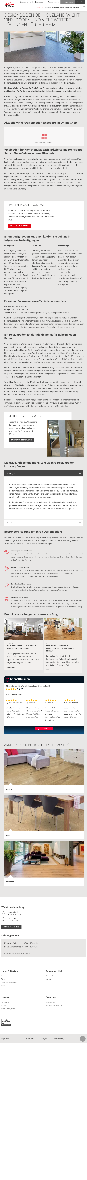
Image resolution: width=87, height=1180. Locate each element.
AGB (17, 1039)
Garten (3, 985)
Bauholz (48, 979)
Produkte (40, 7)
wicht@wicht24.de (14, 921)
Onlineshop (80, 2)
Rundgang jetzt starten (21, 440)
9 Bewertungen (12, 686)
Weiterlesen (11, 667)
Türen (3, 979)
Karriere (76, 7)
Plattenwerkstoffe (51, 976)
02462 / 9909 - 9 (25, 2)
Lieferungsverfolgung (67, 2)
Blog (62, 7)
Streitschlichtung (58, 1039)
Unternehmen (50, 1002)
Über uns (68, 7)
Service (47, 7)
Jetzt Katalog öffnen (19, 225)
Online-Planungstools (8, 1008)
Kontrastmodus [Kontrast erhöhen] (40, 2)
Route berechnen (11, 927)
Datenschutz (29, 1039)
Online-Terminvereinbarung (54, 1005)
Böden (3, 976)
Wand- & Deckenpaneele (9, 982)
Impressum (5, 1039)
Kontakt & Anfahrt (53, 2)
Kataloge (4, 1005)
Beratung (55, 7)
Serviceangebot (6, 1002)
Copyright (43, 1039)
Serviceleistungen (44, 543)
